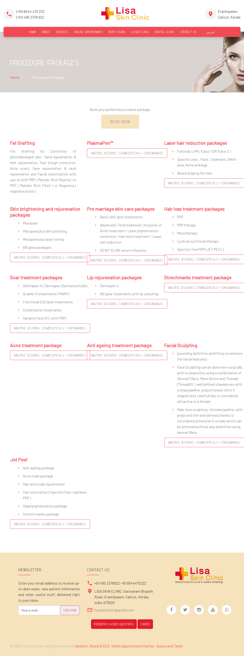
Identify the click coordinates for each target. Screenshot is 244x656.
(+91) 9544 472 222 (30, 11)
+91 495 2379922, (107, 583)
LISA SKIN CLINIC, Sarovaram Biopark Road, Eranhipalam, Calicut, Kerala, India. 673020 (123, 597)
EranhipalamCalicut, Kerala (229, 14)
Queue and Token (170, 646)
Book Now (120, 121)
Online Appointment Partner (133, 646)
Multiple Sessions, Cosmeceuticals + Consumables (127, 153)
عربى (208, 32)
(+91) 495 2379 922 (30, 17)
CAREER (145, 624)
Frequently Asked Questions (114, 624)
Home (14, 77)
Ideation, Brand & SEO (92, 646)
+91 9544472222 (133, 583)
